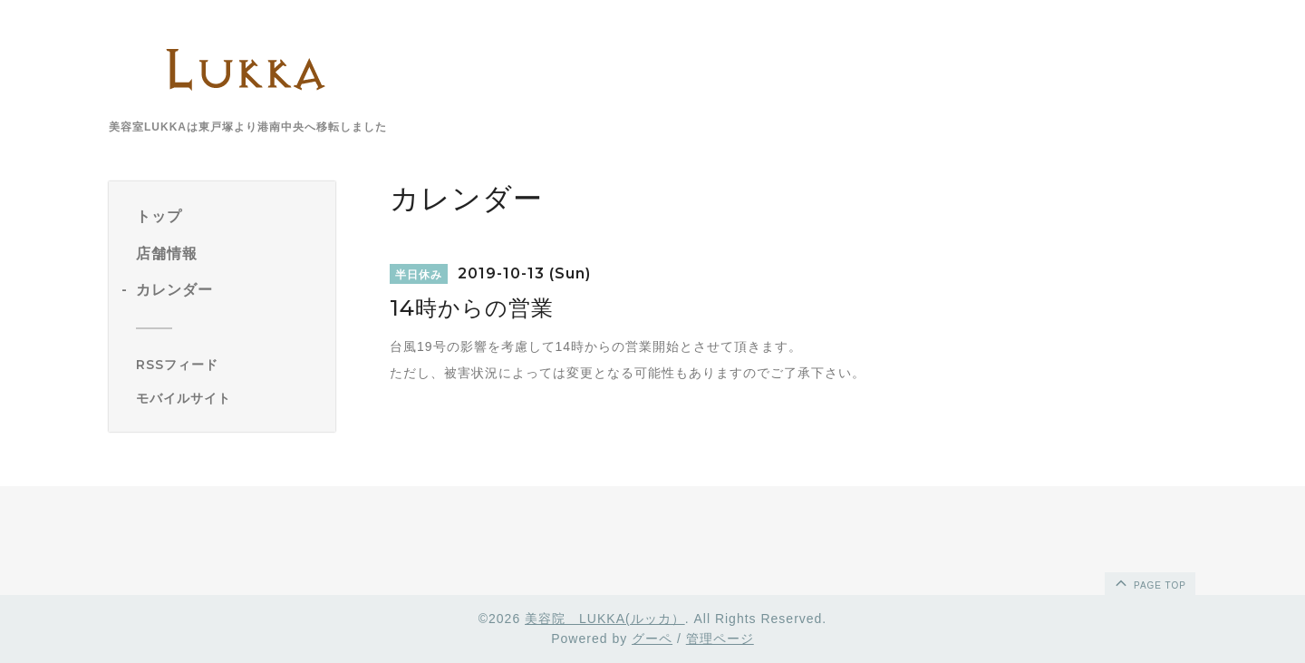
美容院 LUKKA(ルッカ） (605, 618)
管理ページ (720, 638)
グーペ (652, 638)
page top (1149, 582)
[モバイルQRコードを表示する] (229, 398)
